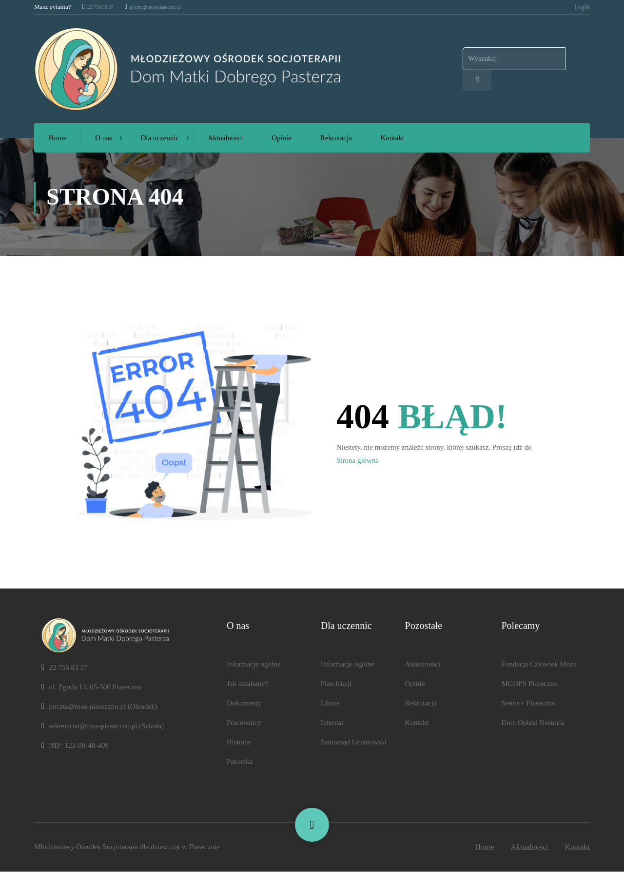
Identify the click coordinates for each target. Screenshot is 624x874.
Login (581, 6)
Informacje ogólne (253, 666)
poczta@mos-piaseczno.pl (169, 6)
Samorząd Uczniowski (354, 744)
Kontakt (392, 140)
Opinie (282, 140)
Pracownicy (244, 725)
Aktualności (225, 140)
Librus (330, 705)
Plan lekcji (336, 686)
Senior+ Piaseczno (528, 705)
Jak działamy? (247, 686)
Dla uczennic (160, 140)
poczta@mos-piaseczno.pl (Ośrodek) (99, 709)
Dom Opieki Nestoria (532, 725)
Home (58, 140)
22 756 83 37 (101, 6)
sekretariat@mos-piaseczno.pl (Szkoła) (102, 728)
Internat (332, 725)
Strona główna (357, 463)
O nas (103, 140)
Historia (238, 744)
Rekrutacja (336, 140)
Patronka (240, 764)
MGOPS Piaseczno (529, 686)
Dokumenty (244, 705)
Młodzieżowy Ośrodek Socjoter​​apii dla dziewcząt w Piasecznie (127, 849)
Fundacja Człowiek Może (538, 666)
